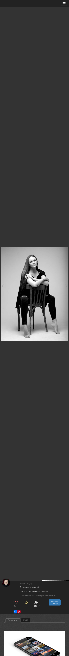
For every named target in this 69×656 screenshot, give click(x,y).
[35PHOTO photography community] (12, 3)
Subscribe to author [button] (54, 602)
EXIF (25, 620)
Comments (13, 620)
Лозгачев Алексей (29, 587)
